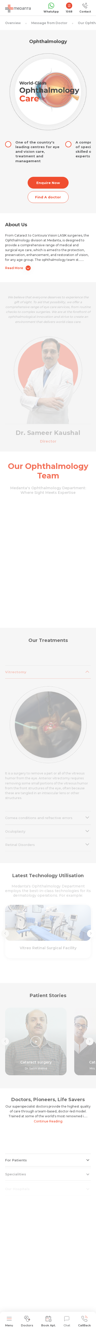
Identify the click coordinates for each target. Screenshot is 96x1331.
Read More (18, 268)
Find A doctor (48, 197)
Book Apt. (48, 1321)
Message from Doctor (49, 23)
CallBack (84, 1321)
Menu (9, 1321)
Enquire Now (48, 183)
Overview (13, 23)
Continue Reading (48, 1121)
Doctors (27, 1321)
